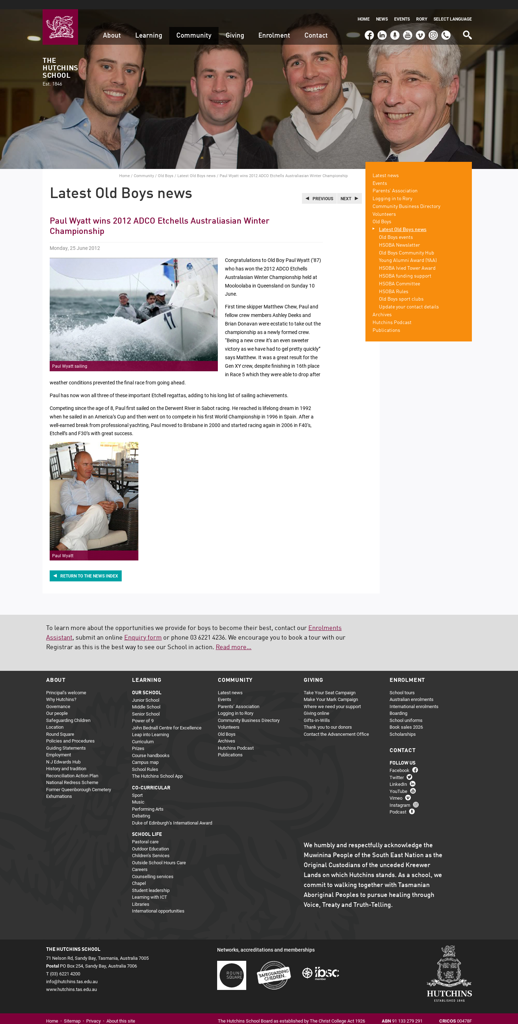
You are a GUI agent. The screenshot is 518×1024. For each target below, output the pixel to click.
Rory (421, 9)
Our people (57, 704)
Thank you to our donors (328, 718)
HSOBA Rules (393, 282)
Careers (140, 860)
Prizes (138, 739)
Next (346, 189)
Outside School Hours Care (159, 853)
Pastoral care (145, 832)
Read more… (234, 638)
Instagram (433, 22)
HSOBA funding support (405, 266)
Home (364, 9)
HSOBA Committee (399, 274)
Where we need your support (332, 697)
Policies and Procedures (70, 732)
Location (55, 718)
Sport (137, 786)
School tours (402, 683)
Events (402, 9)
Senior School (146, 704)
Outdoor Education (150, 839)
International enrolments (414, 697)
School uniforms (406, 711)
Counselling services (152, 867)
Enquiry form (143, 628)
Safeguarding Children (68, 711)
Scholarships (403, 725)
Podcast (394, 22)
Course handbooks (151, 746)
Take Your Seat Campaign (330, 683)
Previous (323, 189)
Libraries (140, 895)
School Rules (145, 760)
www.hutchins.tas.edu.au (71, 980)
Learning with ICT (149, 888)
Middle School (146, 698)
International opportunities (158, 902)
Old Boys (165, 166)
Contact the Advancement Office (336, 725)
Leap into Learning (150, 725)
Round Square (60, 725)
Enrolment (274, 26)
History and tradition (66, 759)
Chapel (139, 874)
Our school (146, 683)
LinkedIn (381, 22)
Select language (453, 9)
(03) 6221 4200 (446, 22)
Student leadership (151, 881)
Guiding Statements (66, 738)
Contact (316, 26)
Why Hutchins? (61, 690)
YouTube (407, 22)
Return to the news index (89, 567)
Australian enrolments (412, 690)
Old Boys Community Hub (406, 243)
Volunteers (384, 205)
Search (467, 23)
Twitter (397, 768)
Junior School (145, 691)
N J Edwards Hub (63, 752)
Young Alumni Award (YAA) (408, 251)
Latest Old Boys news (196, 166)
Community (193, 26)
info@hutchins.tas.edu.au (72, 972)
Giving (235, 26)
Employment (58, 746)
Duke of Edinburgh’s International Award (172, 813)
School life (147, 825)
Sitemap (72, 1012)
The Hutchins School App (157, 767)
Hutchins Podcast (392, 313)
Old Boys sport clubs (401, 290)
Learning (148, 26)
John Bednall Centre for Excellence (167, 718)
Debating (141, 807)
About (112, 26)
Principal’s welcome (66, 683)
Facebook (369, 22)
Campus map (145, 753)
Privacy (93, 1012)
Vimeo (418, 22)
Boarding (398, 704)
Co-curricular (151, 778)
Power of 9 (143, 711)
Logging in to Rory (392, 189)
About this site (120, 1012)
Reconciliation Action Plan (72, 766)
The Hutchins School (60, 63)
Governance (58, 697)
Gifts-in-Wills (317, 711)
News (382, 9)
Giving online (316, 704)
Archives (382, 305)
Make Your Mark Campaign (331, 690)
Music (138, 793)
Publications (386, 321)
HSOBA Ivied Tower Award (407, 259)
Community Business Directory (406, 197)
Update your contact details (409, 298)
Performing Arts (148, 799)
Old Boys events (396, 228)
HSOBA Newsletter (399, 236)
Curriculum (143, 732)
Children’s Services (151, 846)
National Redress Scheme (72, 773)
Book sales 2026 (406, 718)
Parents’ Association (395, 182)
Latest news (386, 166)
